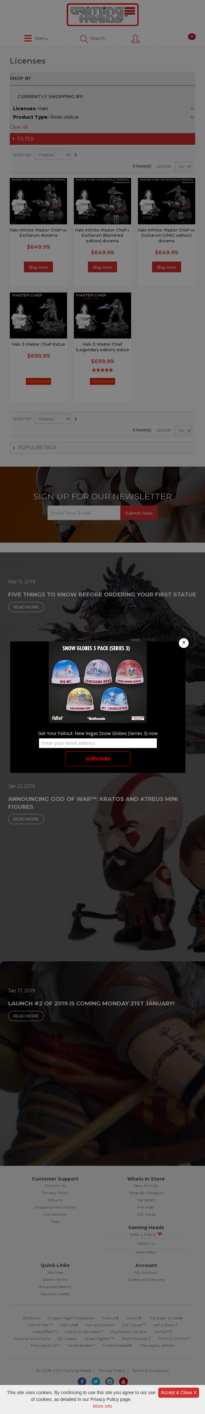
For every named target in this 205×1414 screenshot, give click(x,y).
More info (102, 1406)
